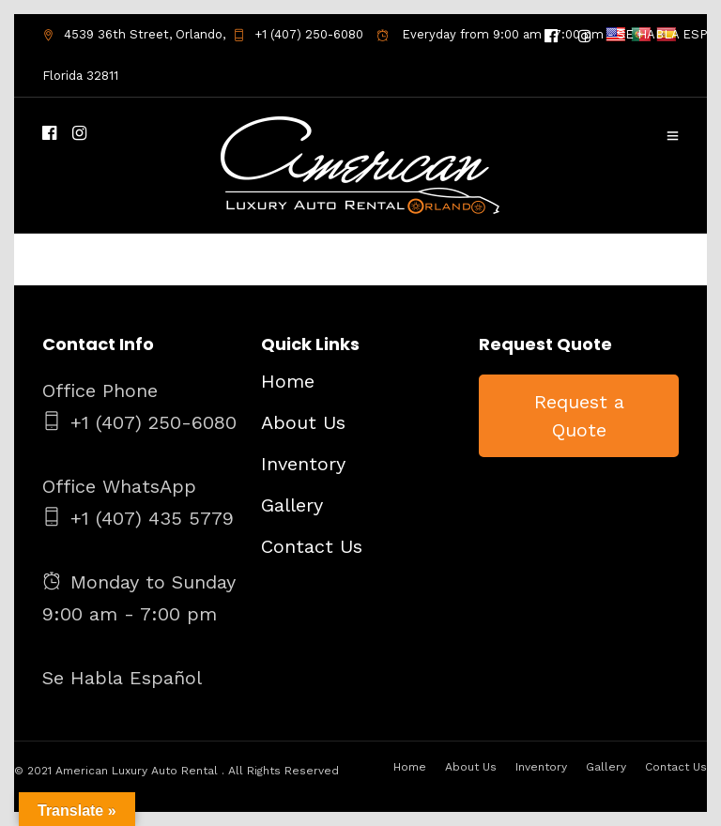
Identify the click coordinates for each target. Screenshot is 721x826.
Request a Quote (579, 415)
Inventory (303, 463)
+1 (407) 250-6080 (298, 34)
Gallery (292, 505)
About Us (303, 422)
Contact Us (311, 546)
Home (287, 381)
